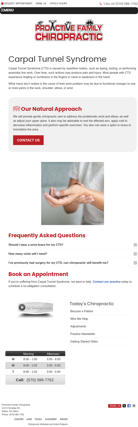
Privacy (38, 419)
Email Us (41, 3)
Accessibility (51, 419)
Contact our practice (107, 281)
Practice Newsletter (82, 333)
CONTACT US (28, 140)
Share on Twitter (124, 405)
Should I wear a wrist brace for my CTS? (35, 244)
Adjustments (78, 326)
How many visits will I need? (27, 253)
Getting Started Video (84, 341)
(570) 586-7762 (127, 3)
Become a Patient (81, 311)
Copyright (18, 419)
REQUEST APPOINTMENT (17, 3)
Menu (7, 10)
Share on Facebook (129, 405)
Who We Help (79, 318)
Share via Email (134, 405)
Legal (29, 419)
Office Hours (58, 3)
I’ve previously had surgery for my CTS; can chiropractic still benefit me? (58, 262)
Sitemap (64, 419)
